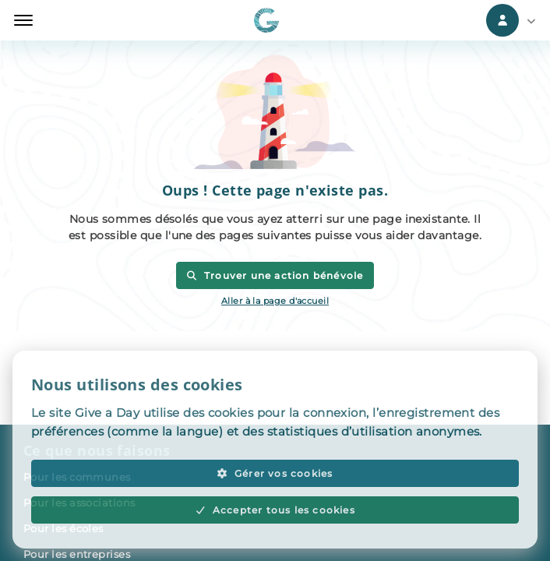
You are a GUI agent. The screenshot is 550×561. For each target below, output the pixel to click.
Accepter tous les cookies (275, 510)
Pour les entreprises (76, 554)
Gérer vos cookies (275, 473)
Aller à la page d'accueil (275, 300)
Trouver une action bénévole (274, 275)
